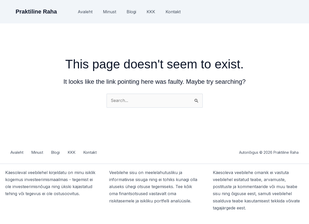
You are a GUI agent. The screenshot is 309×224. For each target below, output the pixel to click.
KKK (151, 11)
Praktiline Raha (36, 11)
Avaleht (85, 11)
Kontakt (173, 11)
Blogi (131, 11)
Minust (109, 11)
